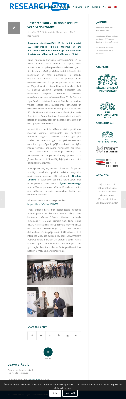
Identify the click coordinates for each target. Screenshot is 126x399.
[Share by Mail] (76, 335)
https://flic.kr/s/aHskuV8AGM (42, 204)
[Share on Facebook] (32, 335)
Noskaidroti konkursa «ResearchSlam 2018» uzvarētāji (105, 51)
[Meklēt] (104, 7)
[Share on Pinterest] (58, 335)
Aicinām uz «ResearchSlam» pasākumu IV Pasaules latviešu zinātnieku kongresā (107, 39)
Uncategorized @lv (64, 32)
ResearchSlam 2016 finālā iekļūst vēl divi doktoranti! (52, 25)
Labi (55, 393)
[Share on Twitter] (41, 335)
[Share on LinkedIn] (67, 335)
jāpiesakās (34, 379)
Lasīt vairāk (70, 393)
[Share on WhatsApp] (49, 335)
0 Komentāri (48, 32)
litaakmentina (33, 36)
